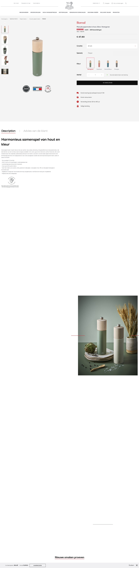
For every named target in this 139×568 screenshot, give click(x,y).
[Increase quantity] (101, 75)
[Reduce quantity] (89, 75)
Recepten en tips (25, 3)
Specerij (79, 53)
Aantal (79, 75)
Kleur (79, 64)
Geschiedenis (36, 3)
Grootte (79, 46)
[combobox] (126, 3)
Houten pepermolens (34, 18)
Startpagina (4, 18)
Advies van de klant (35, 130)
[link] (106, 3)
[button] (96, 3)
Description (8, 130)
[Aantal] (95, 75)
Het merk (16, 3)
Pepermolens (23, 18)
